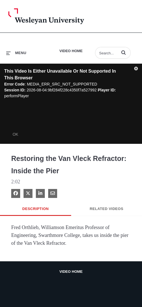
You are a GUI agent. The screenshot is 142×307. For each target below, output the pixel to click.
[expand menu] (16, 53)
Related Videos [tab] (106, 209)
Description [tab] (35, 209)
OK (15, 134)
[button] (123, 52)
